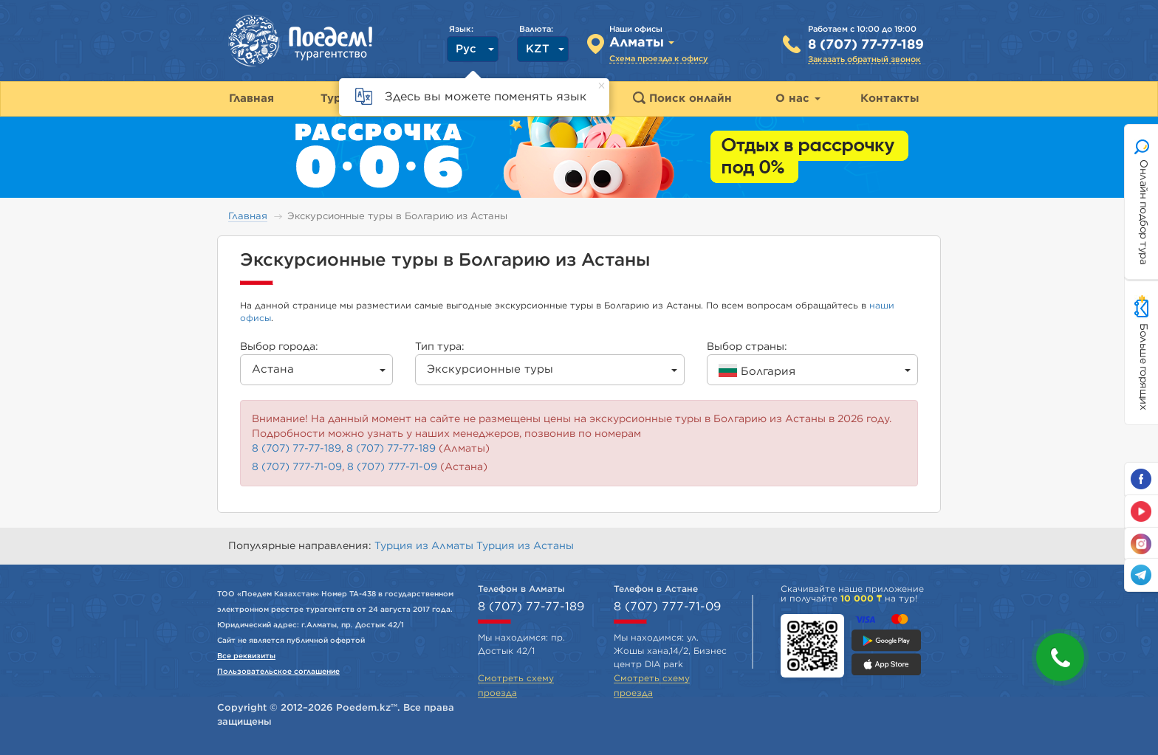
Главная (247, 216)
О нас (797, 98)
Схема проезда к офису (658, 59)
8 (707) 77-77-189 (866, 45)
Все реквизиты (246, 656)
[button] (1060, 657)
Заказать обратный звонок (864, 59)
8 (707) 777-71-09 (297, 467)
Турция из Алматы (425, 546)
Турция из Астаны (525, 546)
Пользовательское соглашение (278, 671)
